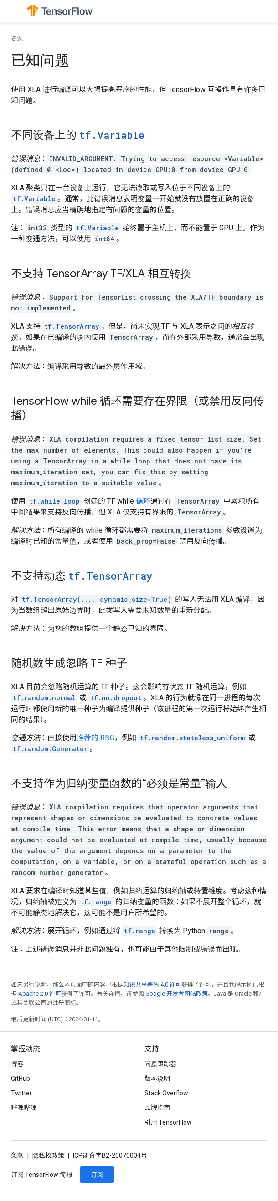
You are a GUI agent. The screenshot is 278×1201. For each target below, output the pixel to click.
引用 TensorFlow (168, 1122)
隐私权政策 (48, 1155)
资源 (17, 38)
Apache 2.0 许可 (39, 993)
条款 (17, 1155)
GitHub (20, 1078)
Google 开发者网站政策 (176, 993)
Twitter (21, 1093)
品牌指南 (157, 1107)
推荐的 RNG (95, 737)
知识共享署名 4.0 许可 (152, 984)
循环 (143, 501)
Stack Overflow (166, 1093)
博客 (17, 1064)
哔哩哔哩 (23, 1107)
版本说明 (157, 1078)
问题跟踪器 (160, 1064)
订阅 (97, 1174)
